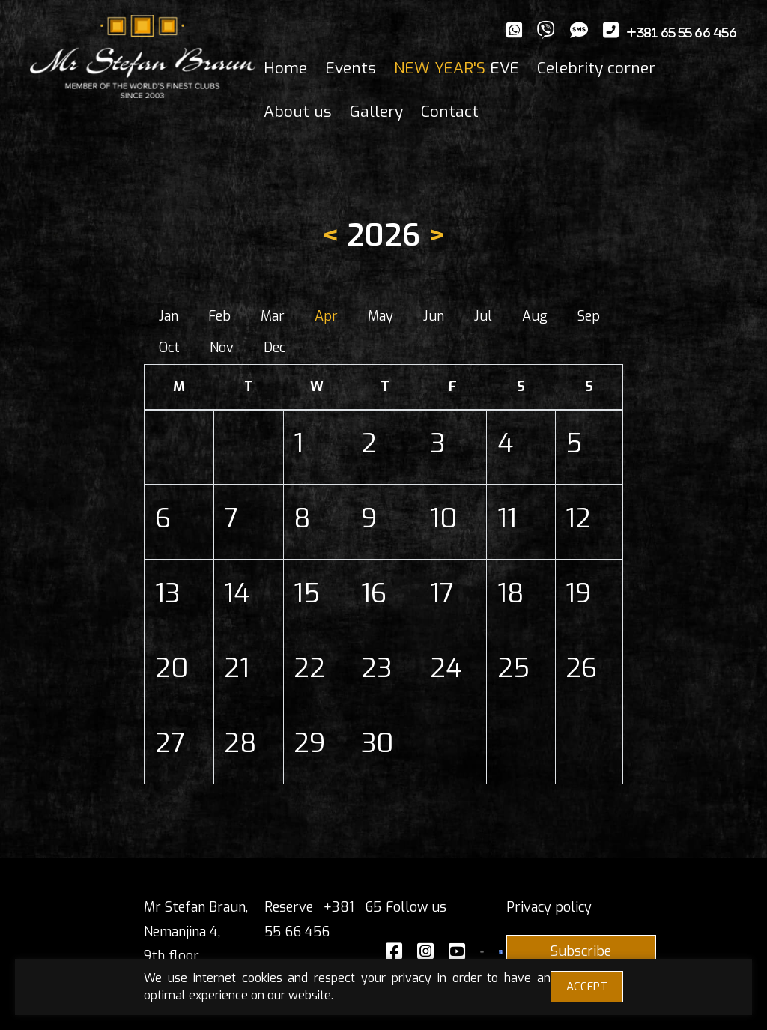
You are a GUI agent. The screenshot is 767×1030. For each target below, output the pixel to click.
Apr (326, 316)
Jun (433, 316)
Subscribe (581, 951)
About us (298, 111)
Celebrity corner (596, 68)
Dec (274, 348)
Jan (168, 316)
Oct (169, 348)
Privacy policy (549, 907)
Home (285, 68)
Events (350, 68)
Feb (219, 316)
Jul (483, 316)
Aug (535, 316)
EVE (456, 68)
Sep (588, 316)
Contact (450, 111)
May (380, 316)
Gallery (376, 111)
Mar (273, 316)
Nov (222, 348)
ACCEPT (586, 986)
